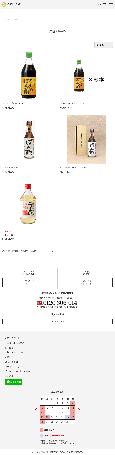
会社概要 (9, 376)
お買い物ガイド (12, 337)
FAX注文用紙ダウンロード (86, 282)
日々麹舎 (9, 347)
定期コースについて (14, 352)
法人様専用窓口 (57, 321)
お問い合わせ (11, 357)
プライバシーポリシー (15, 366)
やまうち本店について (15, 342)
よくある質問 (11, 361)
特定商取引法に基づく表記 (17, 371)
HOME (7, 19)
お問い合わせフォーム (28, 282)
